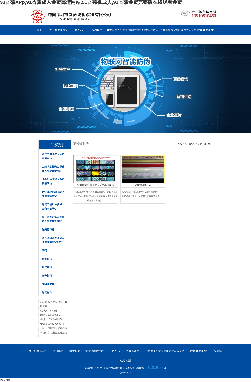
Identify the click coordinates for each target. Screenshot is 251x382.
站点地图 (125, 360)
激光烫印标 (48, 229)
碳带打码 (47, 258)
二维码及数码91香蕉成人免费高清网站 (53, 168)
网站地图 (5, 379)
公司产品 (77, 29)
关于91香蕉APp (58, 29)
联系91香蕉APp (206, 29)
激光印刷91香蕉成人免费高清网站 (53, 206)
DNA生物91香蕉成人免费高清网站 (53, 193)
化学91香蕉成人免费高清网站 (53, 181)
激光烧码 (47, 267)
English (58, 39)
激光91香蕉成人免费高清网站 (53, 156)
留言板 (39, 39)
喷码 (44, 250)
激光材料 (47, 292)
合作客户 (97, 29)
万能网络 (140, 367)
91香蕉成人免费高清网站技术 (123, 29)
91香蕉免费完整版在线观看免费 (178, 29)
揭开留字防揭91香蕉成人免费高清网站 (53, 219)
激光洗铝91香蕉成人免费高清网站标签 (53, 240)
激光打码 (47, 275)
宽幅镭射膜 (48, 284)
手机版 (163, 367)
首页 (39, 29)
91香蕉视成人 (150, 29)
